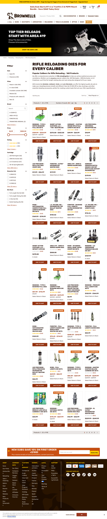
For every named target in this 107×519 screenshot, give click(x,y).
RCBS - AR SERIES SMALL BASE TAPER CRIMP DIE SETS (74, 253)
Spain (34, 499)
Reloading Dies (19, 57)
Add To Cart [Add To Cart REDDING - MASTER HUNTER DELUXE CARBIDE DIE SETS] (92, 390)
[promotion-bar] (53, 2)
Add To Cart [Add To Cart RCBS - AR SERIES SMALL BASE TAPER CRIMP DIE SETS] (75, 267)
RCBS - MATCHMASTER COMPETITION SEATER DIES (38, 333)
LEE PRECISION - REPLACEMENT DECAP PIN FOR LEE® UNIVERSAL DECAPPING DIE (74, 293)
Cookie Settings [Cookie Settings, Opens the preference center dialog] (69, 515)
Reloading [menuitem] (49, 22)
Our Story (15, 473)
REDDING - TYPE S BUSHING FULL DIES (39, 291)
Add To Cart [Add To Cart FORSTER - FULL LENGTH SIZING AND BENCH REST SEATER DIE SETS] (57, 349)
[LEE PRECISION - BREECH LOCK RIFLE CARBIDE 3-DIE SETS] (39, 403)
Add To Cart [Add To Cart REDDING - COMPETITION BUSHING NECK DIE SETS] (57, 308)
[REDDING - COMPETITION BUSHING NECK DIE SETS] (57, 280)
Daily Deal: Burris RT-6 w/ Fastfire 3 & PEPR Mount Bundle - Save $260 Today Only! (53, 8)
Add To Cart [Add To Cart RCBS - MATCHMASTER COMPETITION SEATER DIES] (40, 349)
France (34, 486)
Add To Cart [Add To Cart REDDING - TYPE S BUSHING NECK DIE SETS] (75, 390)
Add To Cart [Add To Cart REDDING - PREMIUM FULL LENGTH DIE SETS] (92, 308)
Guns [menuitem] (17, 22)
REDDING (45, 84)
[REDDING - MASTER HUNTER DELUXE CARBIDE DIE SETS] (92, 362)
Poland (34, 496)
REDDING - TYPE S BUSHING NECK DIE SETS (74, 374)
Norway (34, 494)
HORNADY (52, 84)
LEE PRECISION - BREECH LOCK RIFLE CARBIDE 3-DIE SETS (39, 416)
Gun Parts (6, 474)
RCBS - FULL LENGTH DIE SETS (57, 373)
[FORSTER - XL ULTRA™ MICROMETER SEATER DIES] (92, 403)
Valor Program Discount (25, 492)
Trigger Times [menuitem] (93, 16)
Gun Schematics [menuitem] (70, 16)
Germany (35, 488)
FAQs (52, 476)
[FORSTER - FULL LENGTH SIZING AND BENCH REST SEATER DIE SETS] (57, 321)
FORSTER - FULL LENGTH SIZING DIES (92, 332)
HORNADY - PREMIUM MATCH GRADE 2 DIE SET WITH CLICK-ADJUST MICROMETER (92, 170)
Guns (4, 471)
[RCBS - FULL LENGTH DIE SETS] (57, 362)
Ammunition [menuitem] (37, 22)
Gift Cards (25, 500)
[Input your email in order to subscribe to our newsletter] (74, 457)
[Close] (104, 515)
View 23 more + (12, 186)
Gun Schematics (6, 508)
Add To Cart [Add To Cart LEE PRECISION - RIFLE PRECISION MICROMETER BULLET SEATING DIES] (40, 390)
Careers (14, 485)
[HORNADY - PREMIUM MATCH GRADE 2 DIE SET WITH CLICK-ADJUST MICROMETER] (92, 155)
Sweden (34, 502)
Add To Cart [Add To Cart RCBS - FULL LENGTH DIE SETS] (57, 390)
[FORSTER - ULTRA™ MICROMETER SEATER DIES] (57, 155)
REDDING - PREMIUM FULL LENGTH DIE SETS (92, 291)
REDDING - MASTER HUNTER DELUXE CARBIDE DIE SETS (92, 375)
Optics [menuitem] (74, 22)
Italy (33, 491)
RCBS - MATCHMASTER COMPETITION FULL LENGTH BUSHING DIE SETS (38, 212)
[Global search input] (50, 16)
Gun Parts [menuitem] (26, 22)
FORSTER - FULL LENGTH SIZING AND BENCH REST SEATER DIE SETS (57, 333)
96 (75, 103)
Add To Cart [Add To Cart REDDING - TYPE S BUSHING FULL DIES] (40, 308)
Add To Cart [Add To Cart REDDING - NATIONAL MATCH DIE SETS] (57, 430)
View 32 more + (12, 205)
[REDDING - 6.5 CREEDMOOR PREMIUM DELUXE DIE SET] (92, 241)
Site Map (44, 489)
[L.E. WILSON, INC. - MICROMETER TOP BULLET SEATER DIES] (57, 198)
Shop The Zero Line (30, 50)
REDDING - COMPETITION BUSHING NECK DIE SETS (56, 292)
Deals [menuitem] (89, 22)
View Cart (25, 483)
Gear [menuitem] (82, 22)
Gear (4, 491)
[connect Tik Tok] (84, 479)
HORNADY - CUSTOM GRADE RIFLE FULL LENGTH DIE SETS (74, 126)
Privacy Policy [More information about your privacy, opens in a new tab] (12, 516)
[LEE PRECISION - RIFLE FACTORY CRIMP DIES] (39, 155)
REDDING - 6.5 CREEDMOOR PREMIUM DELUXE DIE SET (91, 253)
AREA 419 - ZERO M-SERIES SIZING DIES (57, 252)
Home (5, 57)
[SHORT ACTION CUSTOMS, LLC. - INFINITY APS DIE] (39, 241)
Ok (82, 515)
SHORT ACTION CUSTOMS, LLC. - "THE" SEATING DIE (57, 126)
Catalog (24, 497)
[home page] (21, 16)
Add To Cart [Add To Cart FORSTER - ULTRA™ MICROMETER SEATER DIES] (57, 185)
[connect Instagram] (78, 479)
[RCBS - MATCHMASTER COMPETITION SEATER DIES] (39, 321)
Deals (4, 496)
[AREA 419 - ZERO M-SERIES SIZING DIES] (57, 241)
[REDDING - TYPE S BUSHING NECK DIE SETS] (75, 362)
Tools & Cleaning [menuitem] (62, 22)
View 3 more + (11, 149)
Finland (34, 483)
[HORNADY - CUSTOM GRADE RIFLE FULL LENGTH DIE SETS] (75, 114)
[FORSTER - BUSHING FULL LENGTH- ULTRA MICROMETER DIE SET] (75, 198)
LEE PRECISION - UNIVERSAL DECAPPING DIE (92, 125)
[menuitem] (10, 22)
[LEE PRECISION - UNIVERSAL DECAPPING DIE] (92, 114)
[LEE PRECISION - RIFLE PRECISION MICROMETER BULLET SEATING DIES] (39, 362)
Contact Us (25, 476)
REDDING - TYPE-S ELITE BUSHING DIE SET (74, 332)
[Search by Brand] (17, 108)
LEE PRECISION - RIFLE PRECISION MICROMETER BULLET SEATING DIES (39, 376)
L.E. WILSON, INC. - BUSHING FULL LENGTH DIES (92, 209)
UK (33, 509)
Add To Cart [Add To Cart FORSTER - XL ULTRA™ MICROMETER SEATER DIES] (92, 430)
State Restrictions (25, 509)
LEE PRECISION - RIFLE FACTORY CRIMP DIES (39, 167)
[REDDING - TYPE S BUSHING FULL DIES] (39, 280)
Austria (34, 476)
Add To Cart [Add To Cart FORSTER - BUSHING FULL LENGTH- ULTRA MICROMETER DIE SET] (75, 228)
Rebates (5, 499)
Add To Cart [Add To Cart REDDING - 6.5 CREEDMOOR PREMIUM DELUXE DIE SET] (92, 267)
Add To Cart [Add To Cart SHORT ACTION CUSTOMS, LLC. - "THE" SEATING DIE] (57, 142)
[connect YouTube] (73, 479)
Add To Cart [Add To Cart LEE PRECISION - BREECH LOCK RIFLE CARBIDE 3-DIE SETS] (40, 430)
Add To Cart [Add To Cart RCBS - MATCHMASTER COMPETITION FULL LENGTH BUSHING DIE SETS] (40, 228)
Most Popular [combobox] (93, 95)
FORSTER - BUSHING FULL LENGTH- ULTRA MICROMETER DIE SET (74, 211)
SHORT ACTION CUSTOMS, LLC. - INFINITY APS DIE (39, 252)
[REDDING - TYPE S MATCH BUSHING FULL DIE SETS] (39, 114)
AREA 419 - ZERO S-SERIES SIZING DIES (74, 167)
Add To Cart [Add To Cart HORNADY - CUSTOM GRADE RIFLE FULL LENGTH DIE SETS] (75, 142)
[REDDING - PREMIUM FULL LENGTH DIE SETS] (92, 280)
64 (72, 103)
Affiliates (15, 497)
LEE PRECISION (67, 84)
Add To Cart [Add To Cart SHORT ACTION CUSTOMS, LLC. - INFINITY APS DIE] (40, 267)
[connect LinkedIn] (94, 479)
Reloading (11, 57)
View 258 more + (12, 168)
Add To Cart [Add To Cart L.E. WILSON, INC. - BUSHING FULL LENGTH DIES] (92, 228)
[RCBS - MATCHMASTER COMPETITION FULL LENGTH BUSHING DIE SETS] (39, 198)
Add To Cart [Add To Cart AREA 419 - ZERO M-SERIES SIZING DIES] (57, 267)
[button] (92, 7)
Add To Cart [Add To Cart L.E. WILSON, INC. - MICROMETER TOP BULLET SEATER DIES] (57, 228)
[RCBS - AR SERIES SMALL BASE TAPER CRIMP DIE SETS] (75, 241)
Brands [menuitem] (82, 16)
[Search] (60, 16)
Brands (5, 494)
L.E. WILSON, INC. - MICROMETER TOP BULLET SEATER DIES (57, 210)
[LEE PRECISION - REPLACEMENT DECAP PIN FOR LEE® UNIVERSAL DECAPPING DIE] (75, 280)
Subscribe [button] (94, 457)
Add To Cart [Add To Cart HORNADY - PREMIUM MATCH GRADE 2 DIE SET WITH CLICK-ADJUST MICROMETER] (92, 185)
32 (69, 103)
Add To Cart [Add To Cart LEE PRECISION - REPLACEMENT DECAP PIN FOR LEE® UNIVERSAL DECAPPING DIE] (75, 308)
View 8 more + (11, 125)
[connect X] (89, 479)
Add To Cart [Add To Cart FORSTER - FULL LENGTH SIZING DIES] (92, 349)
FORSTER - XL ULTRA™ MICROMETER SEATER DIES (90, 416)
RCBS (57, 84)
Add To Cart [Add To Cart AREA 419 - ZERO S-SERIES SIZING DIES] (75, 185)
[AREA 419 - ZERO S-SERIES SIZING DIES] (75, 155)
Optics (5, 488)
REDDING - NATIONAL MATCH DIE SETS (57, 415)
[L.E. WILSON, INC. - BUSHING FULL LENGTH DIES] (92, 198)
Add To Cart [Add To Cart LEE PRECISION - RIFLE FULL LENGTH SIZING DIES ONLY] (75, 430)
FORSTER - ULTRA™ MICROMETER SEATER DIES (55, 168)
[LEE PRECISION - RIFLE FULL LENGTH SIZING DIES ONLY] (75, 403)
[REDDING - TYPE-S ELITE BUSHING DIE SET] (75, 321)
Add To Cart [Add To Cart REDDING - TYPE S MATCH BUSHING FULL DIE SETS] (40, 142)
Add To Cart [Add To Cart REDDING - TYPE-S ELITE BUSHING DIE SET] (75, 349)
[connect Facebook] (68, 479)
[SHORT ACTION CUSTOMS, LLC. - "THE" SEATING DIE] (57, 114)
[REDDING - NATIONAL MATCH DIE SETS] (57, 403)
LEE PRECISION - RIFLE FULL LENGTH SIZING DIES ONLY (74, 416)
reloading (53, 78)
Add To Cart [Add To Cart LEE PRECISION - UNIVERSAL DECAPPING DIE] (92, 142)
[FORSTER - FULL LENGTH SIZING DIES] (92, 321)
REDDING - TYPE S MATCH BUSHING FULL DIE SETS (39, 126)
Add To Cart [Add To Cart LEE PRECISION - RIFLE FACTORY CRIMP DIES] (40, 185)
